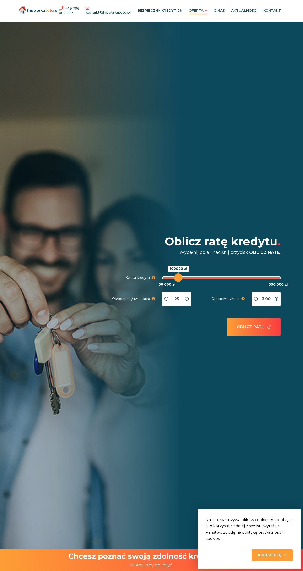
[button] (272, 555)
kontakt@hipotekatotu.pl (108, 12)
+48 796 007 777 (69, 10)
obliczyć (163, 565)
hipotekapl (35, 10)
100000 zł (178, 268)
